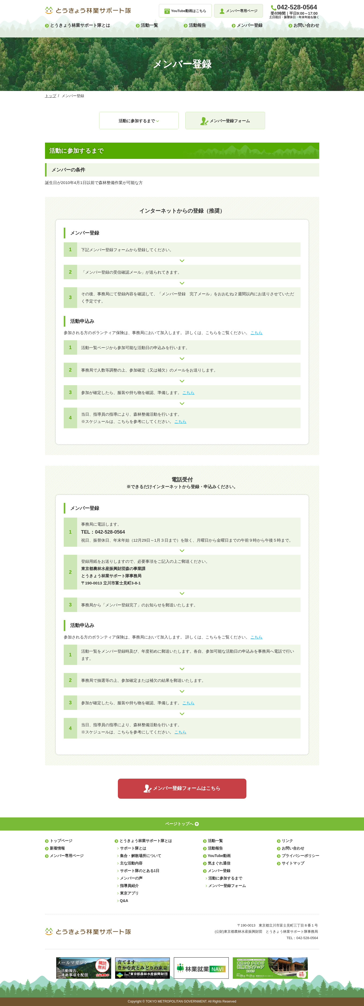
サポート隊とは (133, 848)
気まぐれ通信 (219, 863)
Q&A (124, 900)
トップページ (61, 841)
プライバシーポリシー (300, 856)
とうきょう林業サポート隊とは (80, 25)
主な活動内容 (131, 863)
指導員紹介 (129, 885)
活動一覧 (149, 25)
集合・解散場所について (140, 856)
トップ (50, 96)
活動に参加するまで (137, 120)
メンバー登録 (249, 25)
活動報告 (197, 25)
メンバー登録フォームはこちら (186, 788)
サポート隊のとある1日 (140, 871)
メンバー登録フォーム (230, 120)
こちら (256, 332)
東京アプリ (129, 893)
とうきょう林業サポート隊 (88, 10)
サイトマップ (293, 863)
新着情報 (57, 848)
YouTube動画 (219, 856)
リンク (287, 841)
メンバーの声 (131, 878)
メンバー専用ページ (67, 856)
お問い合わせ (306, 25)
